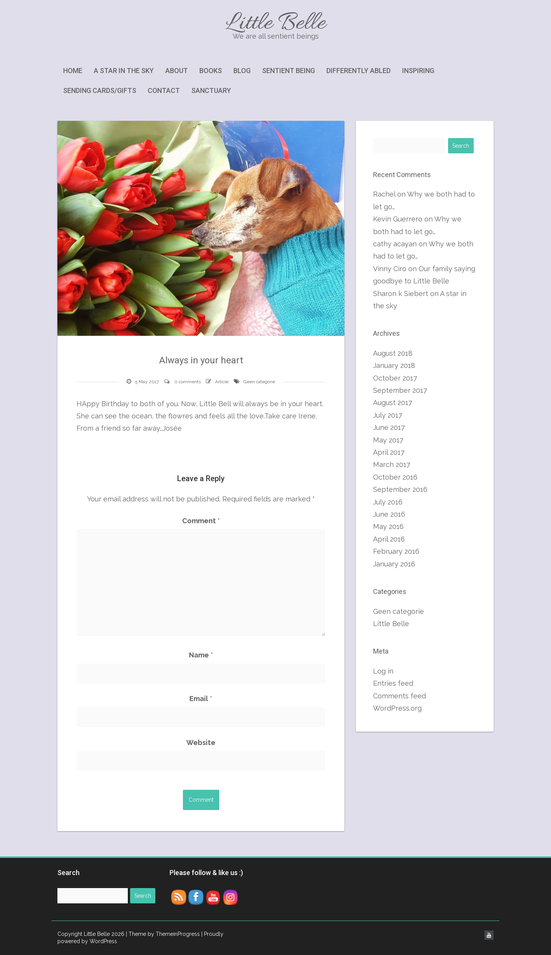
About (176, 71)
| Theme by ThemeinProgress (163, 934)
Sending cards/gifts (99, 90)
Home (72, 71)
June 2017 (389, 427)
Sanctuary (211, 90)
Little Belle (275, 24)
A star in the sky (124, 71)
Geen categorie (259, 381)
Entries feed (393, 683)
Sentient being (288, 71)
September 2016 (400, 489)
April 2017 (388, 452)
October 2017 (395, 378)
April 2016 (389, 539)
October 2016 (395, 477)
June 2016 (389, 514)
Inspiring (418, 71)
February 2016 (396, 551)
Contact (164, 90)
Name (201, 655)
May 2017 (388, 440)
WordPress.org (397, 708)
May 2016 (388, 526)
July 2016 (388, 502)
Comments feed (399, 696)
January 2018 (394, 365)
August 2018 (392, 353)
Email (200, 699)
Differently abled (358, 71)
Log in (383, 671)
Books (210, 71)
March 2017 (391, 464)
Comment (201, 521)
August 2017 (392, 403)
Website (200, 743)
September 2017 (400, 390)
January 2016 (394, 564)
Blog (242, 71)
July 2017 (387, 415)
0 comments (187, 381)
